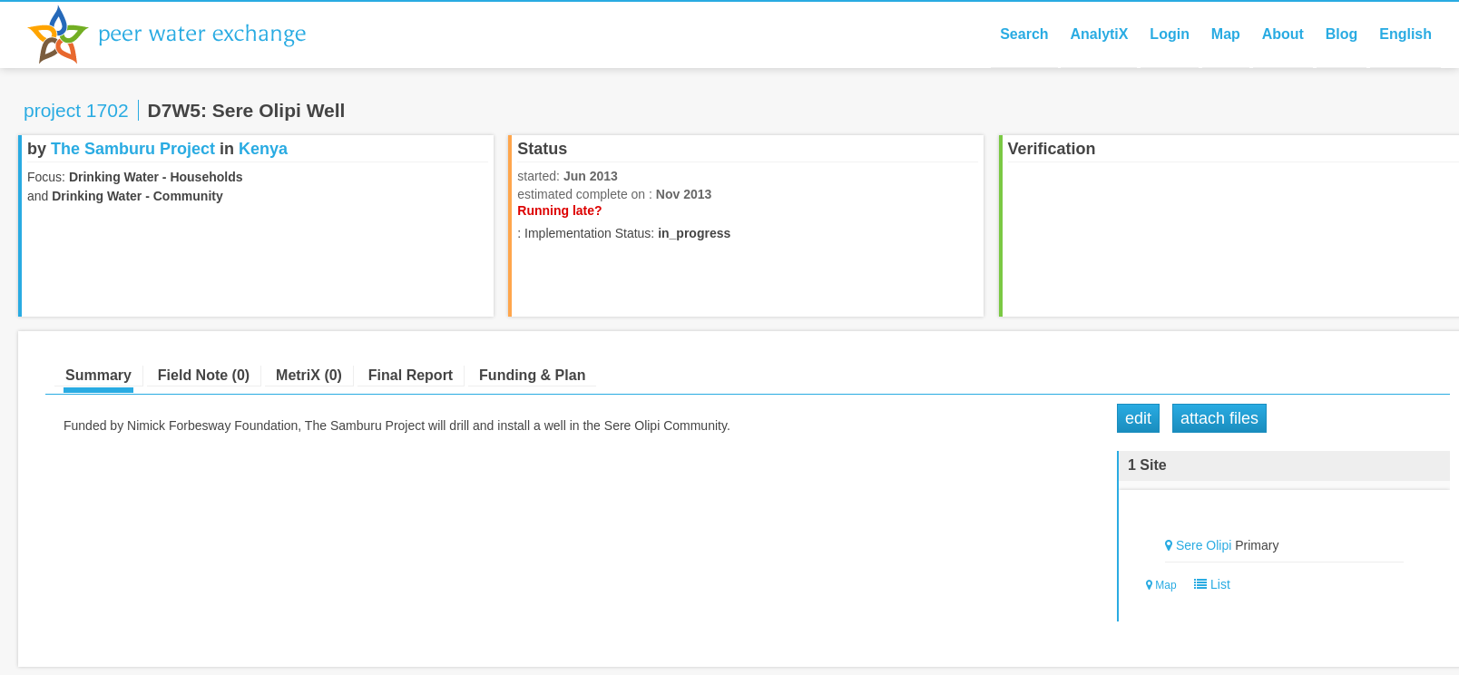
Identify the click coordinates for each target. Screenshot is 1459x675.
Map (1225, 34)
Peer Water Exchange (181, 34)
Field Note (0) (204, 375)
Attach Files (1219, 418)
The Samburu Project (133, 149)
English (1405, 34)
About (1283, 34)
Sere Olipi (1203, 545)
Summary (98, 375)
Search (1024, 34)
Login (1170, 34)
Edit (1138, 418)
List (1208, 584)
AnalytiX (1099, 34)
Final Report (410, 375)
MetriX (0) (309, 375)
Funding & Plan (532, 375)
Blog (1342, 34)
